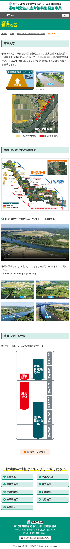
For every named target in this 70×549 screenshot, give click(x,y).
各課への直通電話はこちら (36, 538)
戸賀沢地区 (12, 492)
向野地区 (46, 499)
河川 (12, 34)
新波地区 (11, 507)
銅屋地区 (11, 477)
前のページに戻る (36, 452)
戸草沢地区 (12, 484)
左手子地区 (12, 499)
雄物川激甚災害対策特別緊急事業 (31, 34)
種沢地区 (46, 484)
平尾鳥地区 (47, 477)
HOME (4, 34)
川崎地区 (46, 492)
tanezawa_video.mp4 (14, 273)
